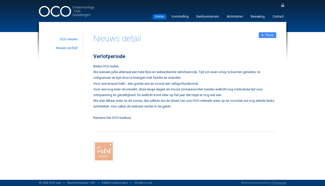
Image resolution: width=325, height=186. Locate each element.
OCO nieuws (69, 39)
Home (159, 16)
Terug (269, 35)
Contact (278, 16)
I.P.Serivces (278, 182)
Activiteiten (235, 16)
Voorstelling (180, 16)
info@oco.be (143, 182)
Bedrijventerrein (207, 16)
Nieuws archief (67, 48)
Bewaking (258, 16)
